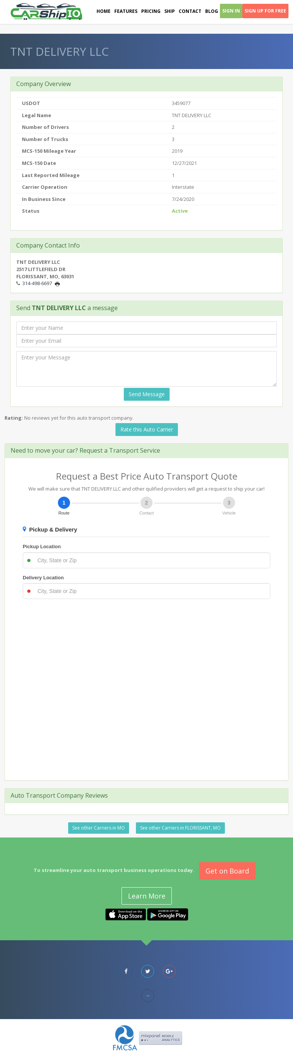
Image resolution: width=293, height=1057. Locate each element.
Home (104, 11)
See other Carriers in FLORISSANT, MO (180, 828)
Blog (211, 11)
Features (125, 11)
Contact (190, 11)
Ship (169, 11)
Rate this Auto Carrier (146, 429)
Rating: (14, 417)
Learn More (146, 895)
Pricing (151, 11)
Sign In (231, 11)
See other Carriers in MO (98, 828)
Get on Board (227, 870)
